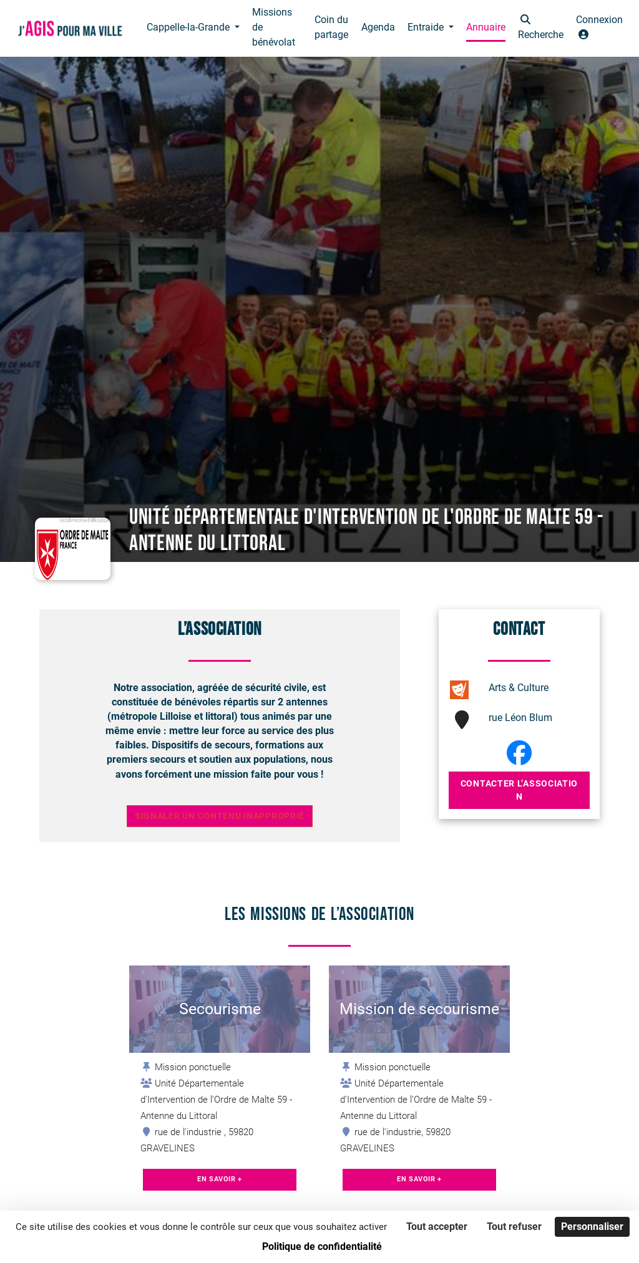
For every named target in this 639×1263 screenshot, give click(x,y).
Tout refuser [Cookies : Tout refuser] (514, 1226)
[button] (540, 28)
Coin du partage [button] (331, 27)
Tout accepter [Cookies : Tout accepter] (436, 1226)
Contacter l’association (519, 789)
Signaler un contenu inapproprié (220, 816)
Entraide (426, 27)
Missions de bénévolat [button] (273, 27)
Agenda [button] (378, 27)
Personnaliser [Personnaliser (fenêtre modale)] (592, 1226)
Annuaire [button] (485, 27)
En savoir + (219, 1179)
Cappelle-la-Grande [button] (189, 27)
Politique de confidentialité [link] (322, 1246)
